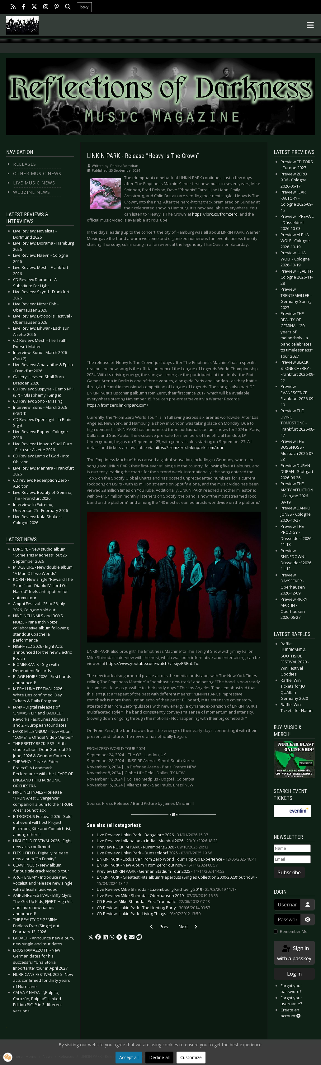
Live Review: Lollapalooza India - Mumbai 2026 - (157, 840)
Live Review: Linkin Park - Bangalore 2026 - (152, 835)
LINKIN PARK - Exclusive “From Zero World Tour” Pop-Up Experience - (177, 859)
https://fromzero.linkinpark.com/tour (189, 447)
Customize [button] (191, 1057)
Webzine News (31, 192)
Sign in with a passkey (294, 953)
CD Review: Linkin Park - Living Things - (149, 913)
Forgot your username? (291, 1001)
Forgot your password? (291, 989)
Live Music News (34, 183)
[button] (90, 937)
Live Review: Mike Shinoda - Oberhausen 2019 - (157, 895)
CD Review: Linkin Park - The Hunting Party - (153, 907)
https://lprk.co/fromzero (215, 214)
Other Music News (37, 173)
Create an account (290, 1013)
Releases (24, 164)
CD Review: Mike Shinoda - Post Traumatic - (153, 901)
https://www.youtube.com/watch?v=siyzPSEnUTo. (152, 663)
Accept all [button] (129, 1057)
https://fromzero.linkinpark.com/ (117, 405)
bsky (84, 7)
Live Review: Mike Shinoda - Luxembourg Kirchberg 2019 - (166, 889)
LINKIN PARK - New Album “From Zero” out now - (157, 865)
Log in (294, 973)
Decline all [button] (159, 1057)
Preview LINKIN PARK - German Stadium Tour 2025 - (160, 871)
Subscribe (289, 872)
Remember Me (294, 931)
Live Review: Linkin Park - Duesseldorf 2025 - (154, 853)
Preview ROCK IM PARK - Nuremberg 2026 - (152, 847)
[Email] (292, 859)
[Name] (292, 848)
